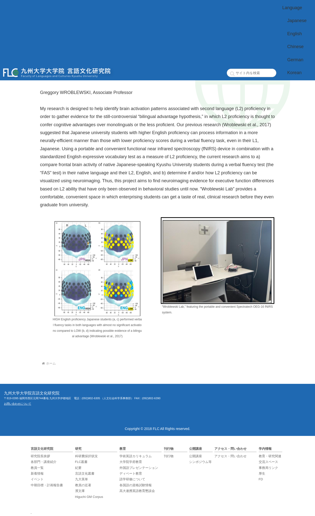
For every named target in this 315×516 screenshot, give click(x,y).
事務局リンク (268, 468)
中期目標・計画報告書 (47, 485)
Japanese (297, 20)
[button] (232, 74)
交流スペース (268, 462)
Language (292, 7)
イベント (37, 479)
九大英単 (81, 479)
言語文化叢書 (84, 473)
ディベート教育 (130, 473)
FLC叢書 (81, 462)
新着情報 (37, 473)
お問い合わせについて (17, 403)
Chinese (295, 46)
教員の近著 (83, 485)
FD (261, 479)
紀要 (78, 468)
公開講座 (195, 456)
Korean (294, 72)
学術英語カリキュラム (135, 456)
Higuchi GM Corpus (89, 497)
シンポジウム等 (200, 462)
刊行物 (168, 456)
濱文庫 (80, 491)
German (295, 59)
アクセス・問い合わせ (230, 456)
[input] (251, 73)
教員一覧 (37, 468)
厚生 (262, 473)
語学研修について (132, 479)
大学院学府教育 (130, 462)
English (294, 33)
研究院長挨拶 (40, 456)
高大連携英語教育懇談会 (137, 491)
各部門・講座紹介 (44, 462)
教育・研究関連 (270, 456)
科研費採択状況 (86, 456)
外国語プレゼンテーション (138, 468)
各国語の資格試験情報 (135, 485)
